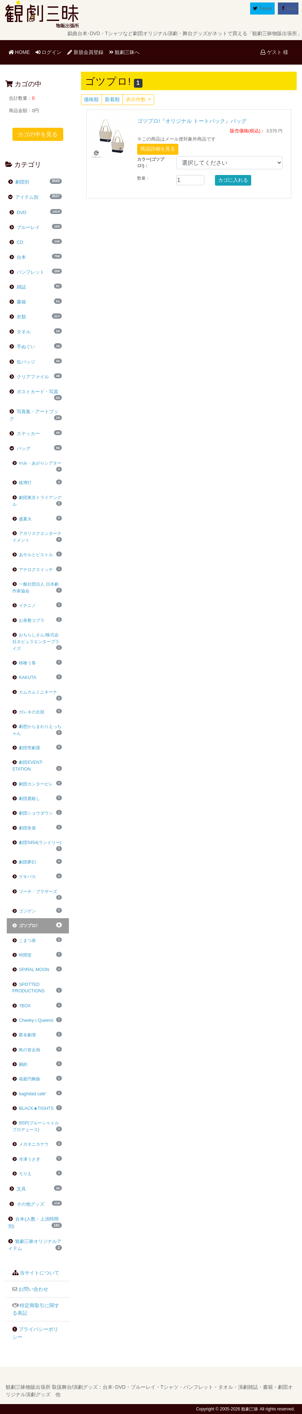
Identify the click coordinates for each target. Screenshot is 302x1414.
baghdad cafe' (29, 1093)
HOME (21, 51)
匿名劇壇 (24, 1034)
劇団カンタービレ (32, 784)
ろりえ (22, 1173)
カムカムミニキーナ (35, 692)
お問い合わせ (33, 1289)
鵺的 (20, 1064)
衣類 (20, 316)
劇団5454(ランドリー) (36, 842)
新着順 (112, 99)
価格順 (91, 99)
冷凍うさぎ (26, 1159)
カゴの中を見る (38, 134)
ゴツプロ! (25, 925)
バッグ (23, 448)
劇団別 (21, 182)
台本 (20, 257)
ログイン (49, 52)
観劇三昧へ (124, 52)
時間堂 (22, 955)
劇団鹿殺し (26, 798)
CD (19, 242)
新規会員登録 (85, 52)
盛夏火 (22, 518)
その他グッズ (29, 1204)
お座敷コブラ (28, 620)
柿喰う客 (24, 663)
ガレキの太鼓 (28, 711)
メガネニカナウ (30, 1144)
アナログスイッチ (32, 569)
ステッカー (27, 433)
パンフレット (29, 272)
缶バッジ (25, 362)
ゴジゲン (24, 911)
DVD (20, 212)
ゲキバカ (24, 876)
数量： (143, 178)
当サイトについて (39, 1273)
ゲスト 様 (274, 52)
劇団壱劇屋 (26, 747)
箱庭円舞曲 (26, 1078)
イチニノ (24, 605)
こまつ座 (24, 940)
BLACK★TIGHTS (33, 1108)
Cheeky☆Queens (33, 1020)
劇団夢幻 (24, 862)
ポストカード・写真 (36, 391)
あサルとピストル (32, 554)
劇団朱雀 (24, 828)
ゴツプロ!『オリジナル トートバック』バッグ (192, 121)
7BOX (21, 1005)
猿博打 (22, 482)
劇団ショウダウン (32, 813)
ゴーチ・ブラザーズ (35, 891)
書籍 (20, 302)
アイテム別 (26, 197)
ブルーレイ (27, 227)
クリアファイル (32, 376)
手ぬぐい (25, 346)
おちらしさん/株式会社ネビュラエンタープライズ (35, 641)
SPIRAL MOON (30, 969)
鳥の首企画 (26, 1049)
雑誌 (20, 287)
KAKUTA (24, 677)
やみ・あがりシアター (37, 463)
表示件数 (136, 99)
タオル (23, 331)
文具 (20, 1188)
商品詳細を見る (157, 149)
